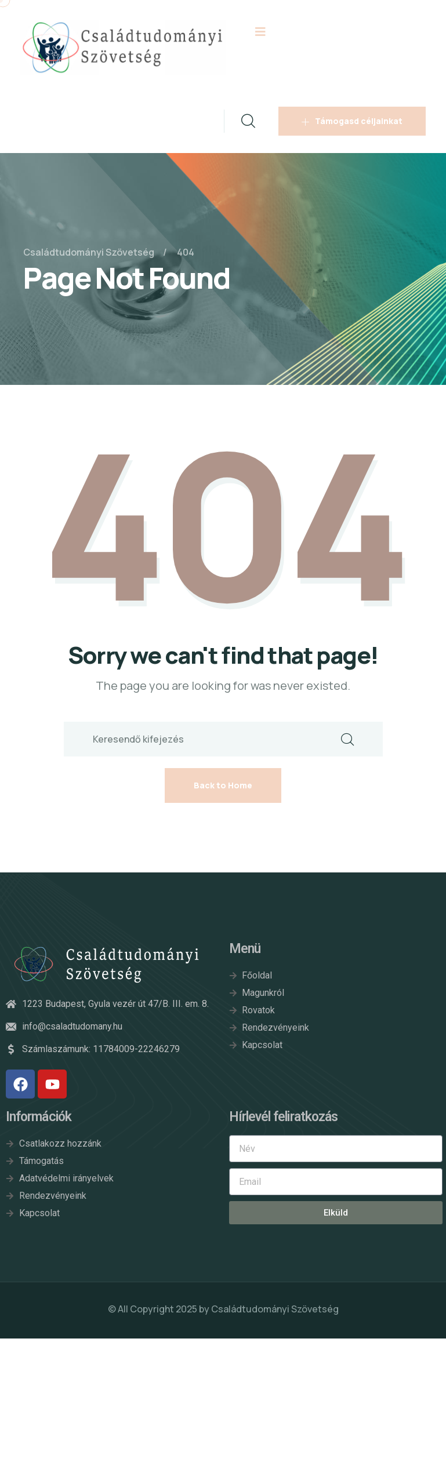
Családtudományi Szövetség (275, 1309)
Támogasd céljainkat (352, 120)
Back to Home (223, 785)
